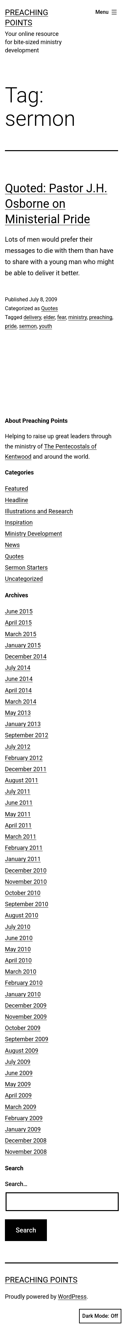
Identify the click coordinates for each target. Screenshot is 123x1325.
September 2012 (26, 735)
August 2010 (21, 915)
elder (49, 317)
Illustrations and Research (39, 511)
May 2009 (18, 1084)
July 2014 (18, 667)
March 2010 (20, 971)
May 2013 (18, 712)
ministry (77, 317)
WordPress (72, 1296)
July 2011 (18, 791)
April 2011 (18, 825)
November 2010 (26, 881)
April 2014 (18, 690)
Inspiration (19, 522)
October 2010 (22, 892)
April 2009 (18, 1095)
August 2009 (21, 1050)
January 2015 (23, 645)
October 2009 (22, 1027)
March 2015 (20, 634)
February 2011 (24, 847)
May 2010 (18, 949)
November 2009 (26, 1016)
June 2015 (18, 611)
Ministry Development (33, 533)
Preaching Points (41, 1279)
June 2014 (18, 678)
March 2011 (20, 836)
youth (45, 326)
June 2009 (18, 1072)
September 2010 (26, 904)
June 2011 (18, 802)
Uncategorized (24, 578)
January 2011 (23, 858)
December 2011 (26, 769)
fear (61, 317)
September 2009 (26, 1039)
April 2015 (18, 622)
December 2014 (26, 656)
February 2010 (24, 982)
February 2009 (24, 1118)
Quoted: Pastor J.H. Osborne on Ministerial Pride (56, 203)
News (12, 544)
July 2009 (18, 1061)
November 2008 (26, 1151)
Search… (16, 1183)
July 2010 (18, 926)
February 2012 (24, 757)
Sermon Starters (26, 567)
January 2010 (23, 994)
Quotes (49, 308)
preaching (100, 317)
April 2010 (18, 960)
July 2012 (18, 746)
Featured (16, 488)
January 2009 (23, 1129)
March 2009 (20, 1106)
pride (11, 326)
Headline (16, 500)
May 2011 (18, 814)
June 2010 (18, 937)
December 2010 (26, 870)
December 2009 (26, 1005)
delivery (32, 317)
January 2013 (23, 723)
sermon (28, 326)
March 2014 (20, 701)
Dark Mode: (100, 1316)
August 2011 (21, 780)
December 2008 (26, 1140)
